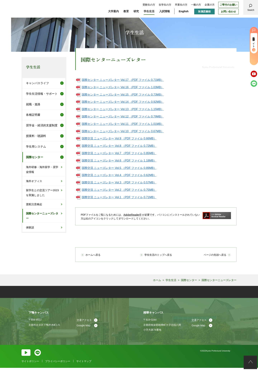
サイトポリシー (30, 363)
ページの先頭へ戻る (215, 254)
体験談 (30, 227)
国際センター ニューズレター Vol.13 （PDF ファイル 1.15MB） (123, 109)
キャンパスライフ (37, 83)
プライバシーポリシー (57, 363)
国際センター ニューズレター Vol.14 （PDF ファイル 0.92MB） (123, 101)
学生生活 (33, 67)
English (183, 11)
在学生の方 (165, 4)
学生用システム (36, 146)
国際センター (34, 157)
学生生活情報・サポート (42, 93)
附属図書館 (204, 11)
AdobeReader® (132, 214)
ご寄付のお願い (228, 4)
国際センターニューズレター (42, 216)
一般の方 (196, 4)
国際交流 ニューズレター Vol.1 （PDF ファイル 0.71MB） (119, 197)
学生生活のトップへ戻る (158, 254)
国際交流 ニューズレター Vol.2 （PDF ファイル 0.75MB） (119, 189)
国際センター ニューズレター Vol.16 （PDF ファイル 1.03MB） (123, 87)
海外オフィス (34, 181)
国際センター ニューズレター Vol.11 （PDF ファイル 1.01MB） (123, 123)
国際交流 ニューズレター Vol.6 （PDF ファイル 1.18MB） (119, 160)
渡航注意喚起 (34, 204)
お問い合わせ (228, 11)
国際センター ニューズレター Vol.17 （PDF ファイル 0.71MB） (123, 79)
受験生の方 (149, 4)
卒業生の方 (181, 4)
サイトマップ (83, 363)
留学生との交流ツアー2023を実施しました (42, 193)
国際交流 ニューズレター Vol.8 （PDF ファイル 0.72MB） (119, 145)
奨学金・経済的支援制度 (42, 125)
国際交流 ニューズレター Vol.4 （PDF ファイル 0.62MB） (119, 175)
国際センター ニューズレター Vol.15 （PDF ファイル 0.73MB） (123, 94)
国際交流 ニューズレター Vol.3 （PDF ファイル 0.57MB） (119, 182)
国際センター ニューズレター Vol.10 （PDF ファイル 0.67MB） (123, 131)
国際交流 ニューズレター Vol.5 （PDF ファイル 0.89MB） (119, 167)
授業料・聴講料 (36, 135)
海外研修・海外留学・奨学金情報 (42, 169)
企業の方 (210, 4)
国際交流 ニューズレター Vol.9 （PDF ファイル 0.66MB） (119, 138)
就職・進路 (33, 104)
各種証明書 (33, 114)
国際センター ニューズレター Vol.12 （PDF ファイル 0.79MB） (123, 116)
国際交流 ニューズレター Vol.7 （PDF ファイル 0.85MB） (119, 153)
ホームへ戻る (93, 254)
